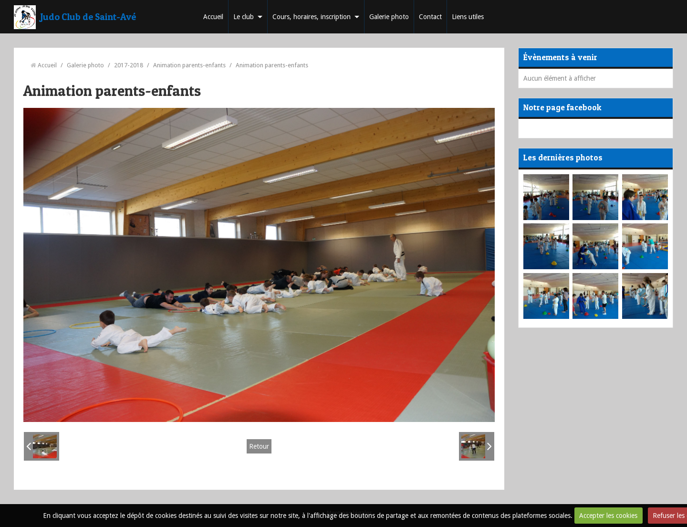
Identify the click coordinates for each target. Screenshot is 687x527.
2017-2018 (128, 65)
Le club (243, 17)
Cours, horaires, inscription (311, 17)
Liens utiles (468, 17)
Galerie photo (389, 17)
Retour (259, 446)
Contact (430, 17)
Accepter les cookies (608, 515)
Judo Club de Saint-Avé (88, 16)
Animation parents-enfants (189, 65)
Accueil (213, 17)
